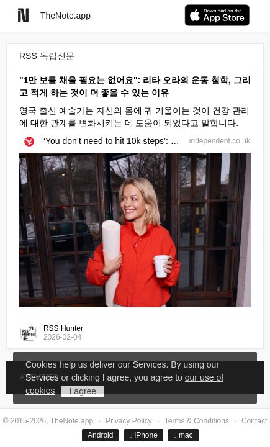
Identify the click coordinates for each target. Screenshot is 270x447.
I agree (83, 391)
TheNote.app (65, 15)
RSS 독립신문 (46, 56)
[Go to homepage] (23, 15)
